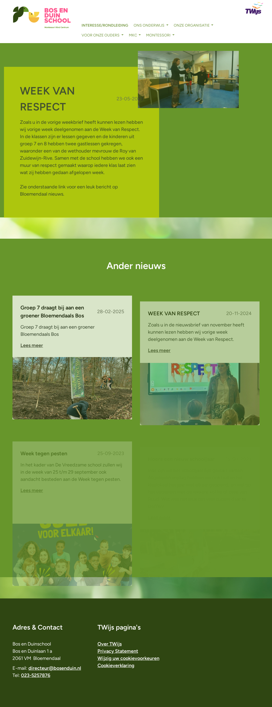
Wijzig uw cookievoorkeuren (128, 658)
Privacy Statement (117, 651)
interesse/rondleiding (105, 25)
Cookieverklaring (115, 665)
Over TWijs (109, 644)
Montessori (158, 35)
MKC (133, 35)
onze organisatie (192, 25)
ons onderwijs (149, 25)
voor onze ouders (101, 35)
